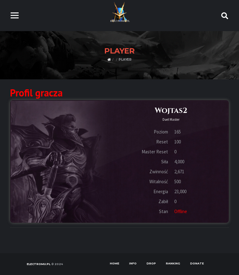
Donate (197, 263)
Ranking (173, 263)
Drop (151, 263)
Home (114, 263)
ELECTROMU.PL (38, 264)
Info (133, 263)
